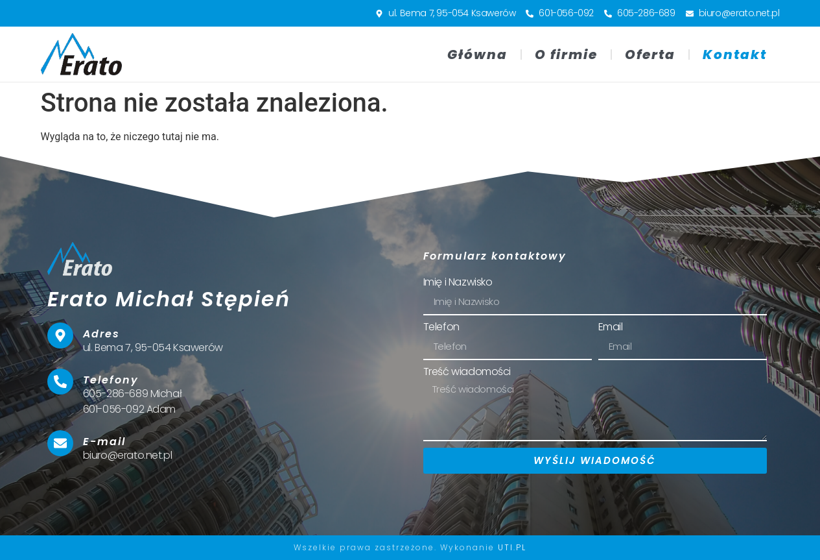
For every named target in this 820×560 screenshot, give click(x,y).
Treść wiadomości (467, 373)
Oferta (650, 54)
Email (610, 328)
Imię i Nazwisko (458, 283)
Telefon (441, 328)
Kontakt (735, 54)
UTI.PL (512, 547)
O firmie (566, 54)
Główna (477, 54)
